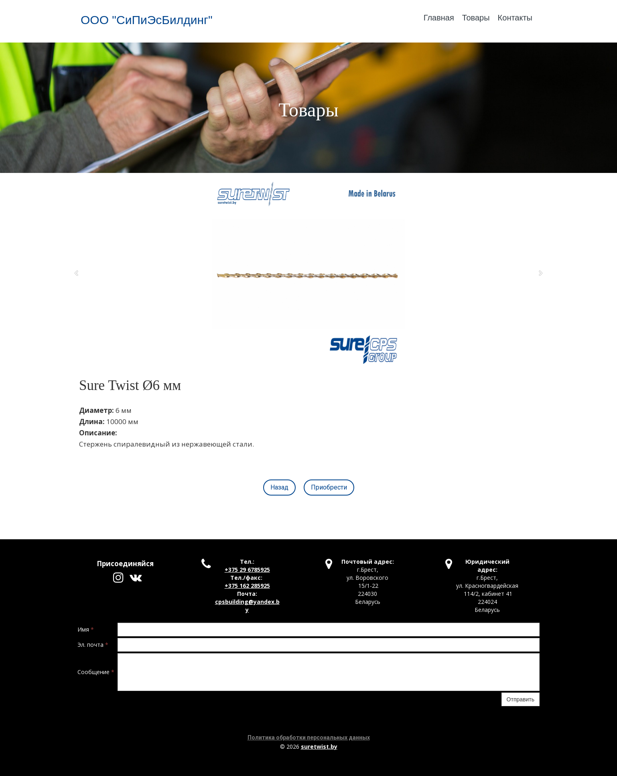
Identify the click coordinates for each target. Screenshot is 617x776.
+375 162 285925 (247, 585)
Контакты (515, 17)
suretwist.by (319, 746)
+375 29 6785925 (247, 569)
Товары (476, 17)
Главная (439, 17)
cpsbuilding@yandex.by (247, 605)
